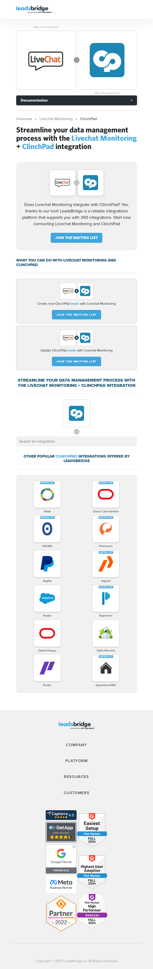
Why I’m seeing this (46, 27)
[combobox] (76, 441)
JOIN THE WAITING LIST (76, 237)
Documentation (34, 100)
